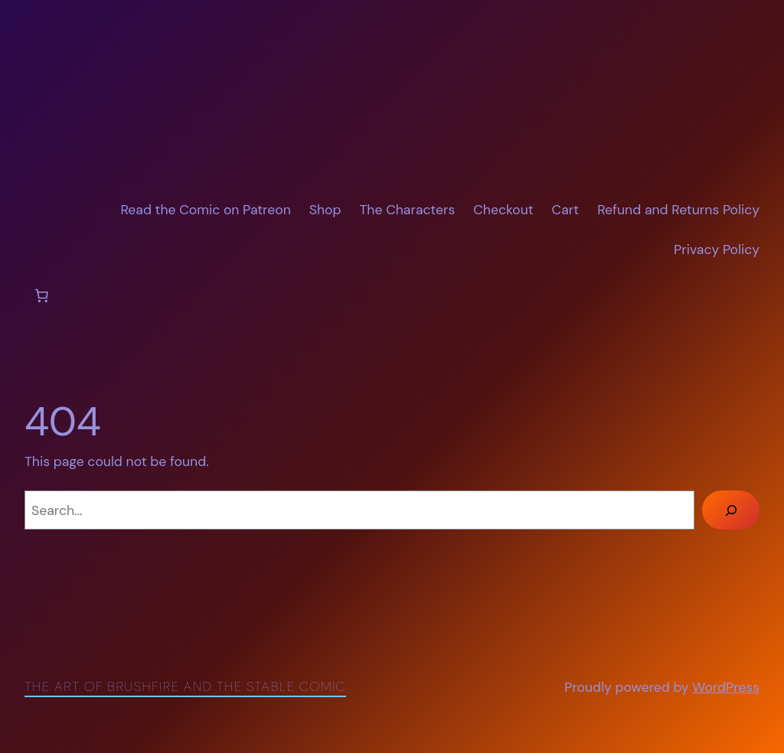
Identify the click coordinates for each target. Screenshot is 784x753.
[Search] (731, 510)
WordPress (726, 687)
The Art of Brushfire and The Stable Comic (185, 686)
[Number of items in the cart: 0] (41, 295)
